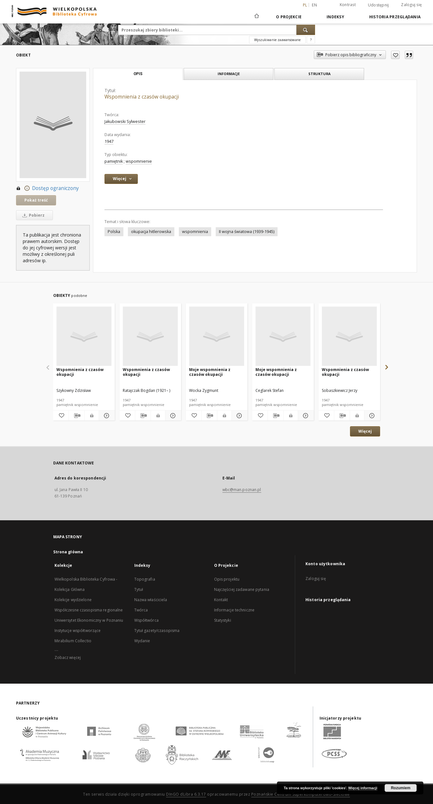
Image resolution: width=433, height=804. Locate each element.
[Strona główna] (256, 17)
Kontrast (348, 4)
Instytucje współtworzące (77, 630)
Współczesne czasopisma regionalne (88, 610)
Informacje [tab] (229, 73)
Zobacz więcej (67, 657)
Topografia (144, 579)
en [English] (314, 5)
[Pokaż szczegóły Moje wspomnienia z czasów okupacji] (238, 415)
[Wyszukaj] (305, 30)
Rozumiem (401, 788)
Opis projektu (227, 579)
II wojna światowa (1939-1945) (246, 231)
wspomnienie (139, 161)
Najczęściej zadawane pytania (241, 589)
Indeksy (335, 17)
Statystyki (222, 620)
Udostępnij (378, 5)
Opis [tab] (138, 74)
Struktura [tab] (319, 73)
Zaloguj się (411, 4)
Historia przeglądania (395, 17)
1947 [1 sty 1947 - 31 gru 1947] (108, 141)
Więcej (365, 431)
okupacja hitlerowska (151, 231)
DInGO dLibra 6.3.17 (186, 794)
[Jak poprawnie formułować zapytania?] (311, 40)
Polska (114, 231)
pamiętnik (113, 161)
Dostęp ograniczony (47, 188)
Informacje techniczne (234, 610)
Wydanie (142, 641)
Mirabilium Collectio (72, 641)
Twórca (141, 610)
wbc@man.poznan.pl (241, 489)
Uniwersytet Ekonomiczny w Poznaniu (88, 620)
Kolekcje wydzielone (73, 599)
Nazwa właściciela (150, 599)
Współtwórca (146, 620)
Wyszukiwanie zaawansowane (277, 40)
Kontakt (221, 599)
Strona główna (68, 552)
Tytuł (138, 589)
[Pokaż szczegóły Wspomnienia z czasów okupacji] (105, 415)
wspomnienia (195, 231)
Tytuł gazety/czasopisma (157, 630)
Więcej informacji (362, 788)
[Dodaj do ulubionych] (395, 55)
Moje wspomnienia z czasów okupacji (209, 372)
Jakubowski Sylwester (125, 121)
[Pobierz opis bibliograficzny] (76, 415)
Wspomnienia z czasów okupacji (80, 372)
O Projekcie (289, 17)
